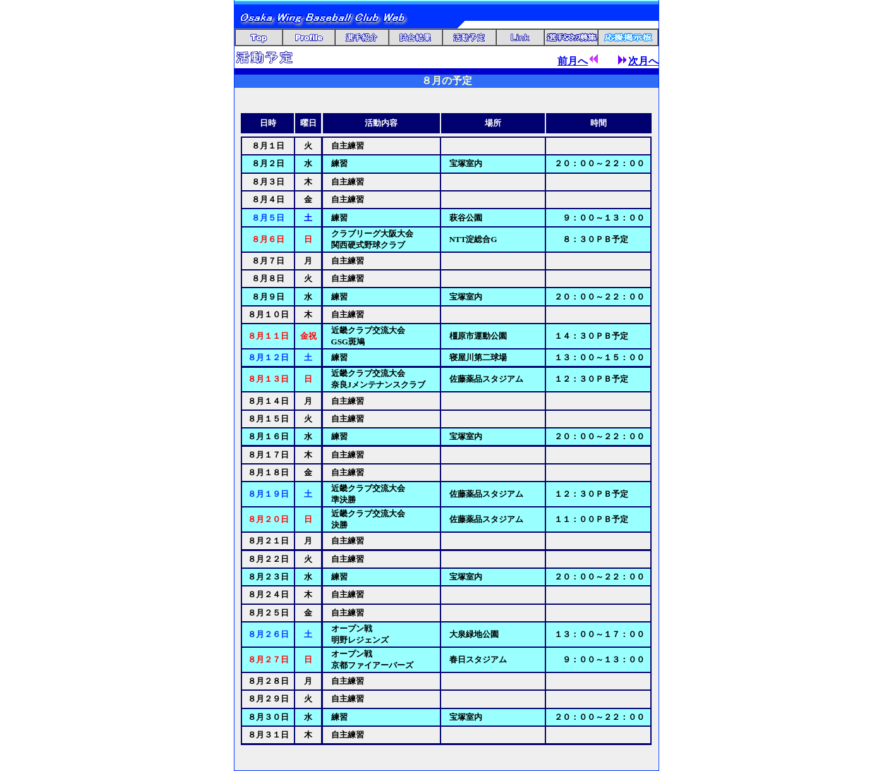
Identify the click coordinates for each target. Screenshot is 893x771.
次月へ (638, 61)
